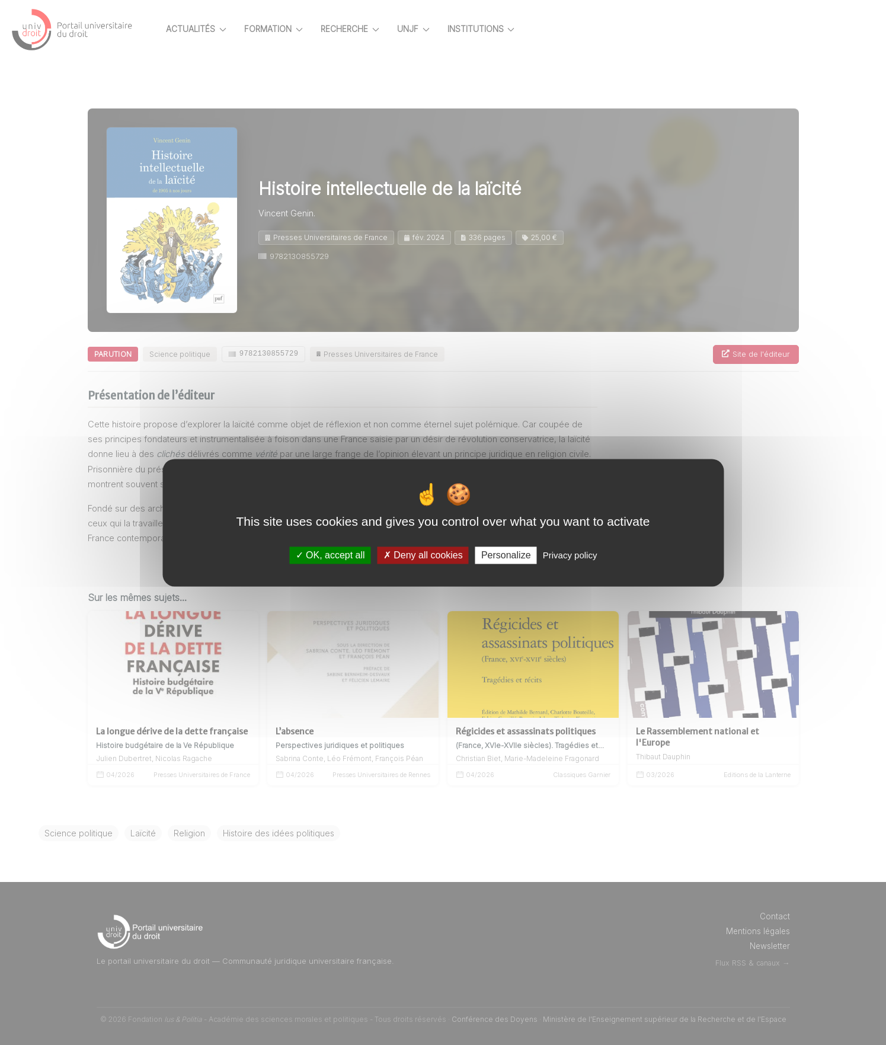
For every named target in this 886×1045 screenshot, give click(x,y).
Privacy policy (570, 555)
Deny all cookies (423, 555)
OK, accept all (330, 555)
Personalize (506, 555)
